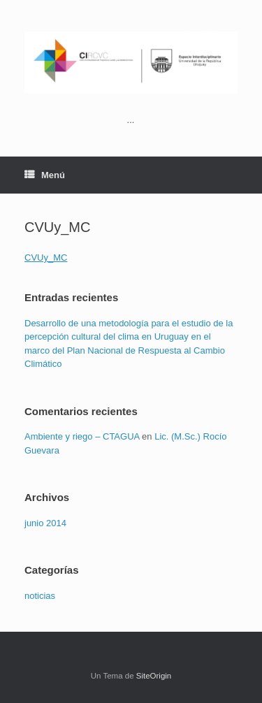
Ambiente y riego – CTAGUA (82, 436)
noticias (39, 595)
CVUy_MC (45, 257)
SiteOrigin (154, 676)
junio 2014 (45, 523)
